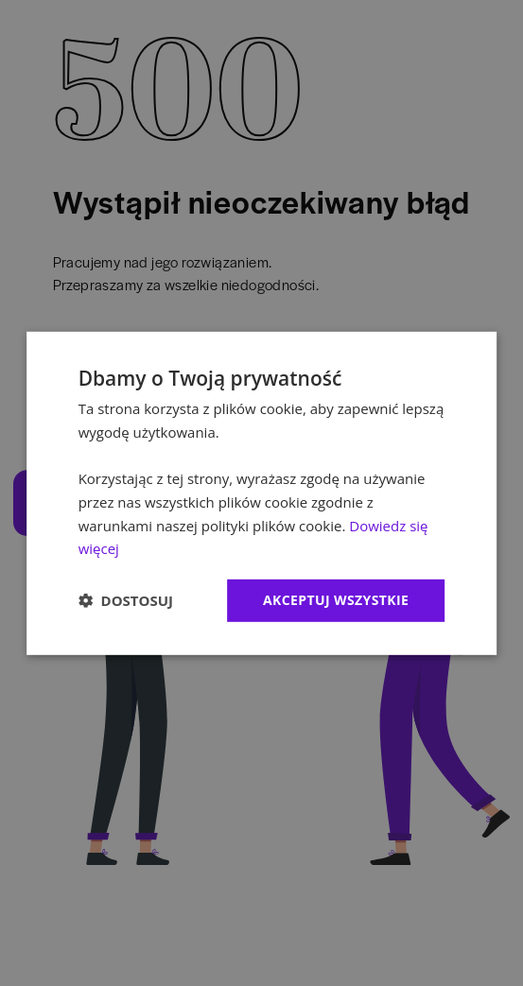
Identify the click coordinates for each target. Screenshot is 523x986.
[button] (125, 600)
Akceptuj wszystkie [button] (336, 600)
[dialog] (261, 492)
